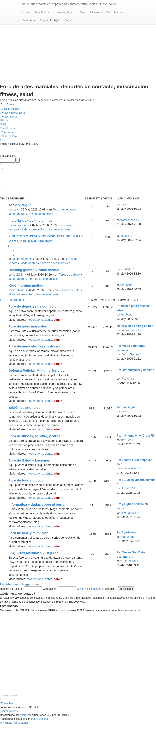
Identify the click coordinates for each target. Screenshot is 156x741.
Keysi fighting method (26, 285)
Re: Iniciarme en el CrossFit (135, 435)
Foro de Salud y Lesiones (29, 460)
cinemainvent (129, 468)
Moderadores (16, 214)
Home (26, 12)
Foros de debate (63, 209)
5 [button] (2, 180)
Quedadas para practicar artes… (133, 308)
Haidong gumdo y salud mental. (34, 270)
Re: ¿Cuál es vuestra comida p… (136, 482)
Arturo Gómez (130, 354)
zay (15, 209)
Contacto (69, 20)
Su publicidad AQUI (49, 20)
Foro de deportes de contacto (32, 306)
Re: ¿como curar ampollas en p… (134, 462)
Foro (82, 12)
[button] (1, 152)
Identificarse (9, 584)
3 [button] (2, 172)
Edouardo (127, 536)
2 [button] (2, 168)
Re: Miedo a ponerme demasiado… (130, 348)
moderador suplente (39, 319)
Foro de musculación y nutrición (34, 346)
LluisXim (18, 274)
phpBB (24, 715)
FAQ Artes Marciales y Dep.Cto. (34, 553)
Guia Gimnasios (42, 12)
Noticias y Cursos (65, 12)
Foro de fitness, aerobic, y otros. (34, 436)
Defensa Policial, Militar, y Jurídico (36, 370)
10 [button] (2, 188)
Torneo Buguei (20, 205)
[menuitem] (12, 113)
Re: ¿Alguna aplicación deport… (132, 506)
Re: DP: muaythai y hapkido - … (136, 372)
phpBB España (39, 718)
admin (58, 319)
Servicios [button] (28, 20)
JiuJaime (126, 378)
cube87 (126, 235)
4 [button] (2, 176)
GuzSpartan (129, 561)
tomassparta (21, 225)
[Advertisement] (78, 50)
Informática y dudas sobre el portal (36, 504)
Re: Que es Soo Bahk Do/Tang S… (130, 554)
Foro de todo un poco (26, 480)
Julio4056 (127, 488)
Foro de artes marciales (55, 229)
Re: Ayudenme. (126, 532)
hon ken (126, 440)
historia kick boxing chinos (30, 220)
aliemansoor (129, 512)
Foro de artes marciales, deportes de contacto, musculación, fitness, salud (68, 4)
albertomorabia (22, 258)
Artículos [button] (95, 12)
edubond (18, 290)
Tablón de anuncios (40, 214)
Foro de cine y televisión (28, 533)
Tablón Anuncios (114, 12)
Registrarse (30, 584)
